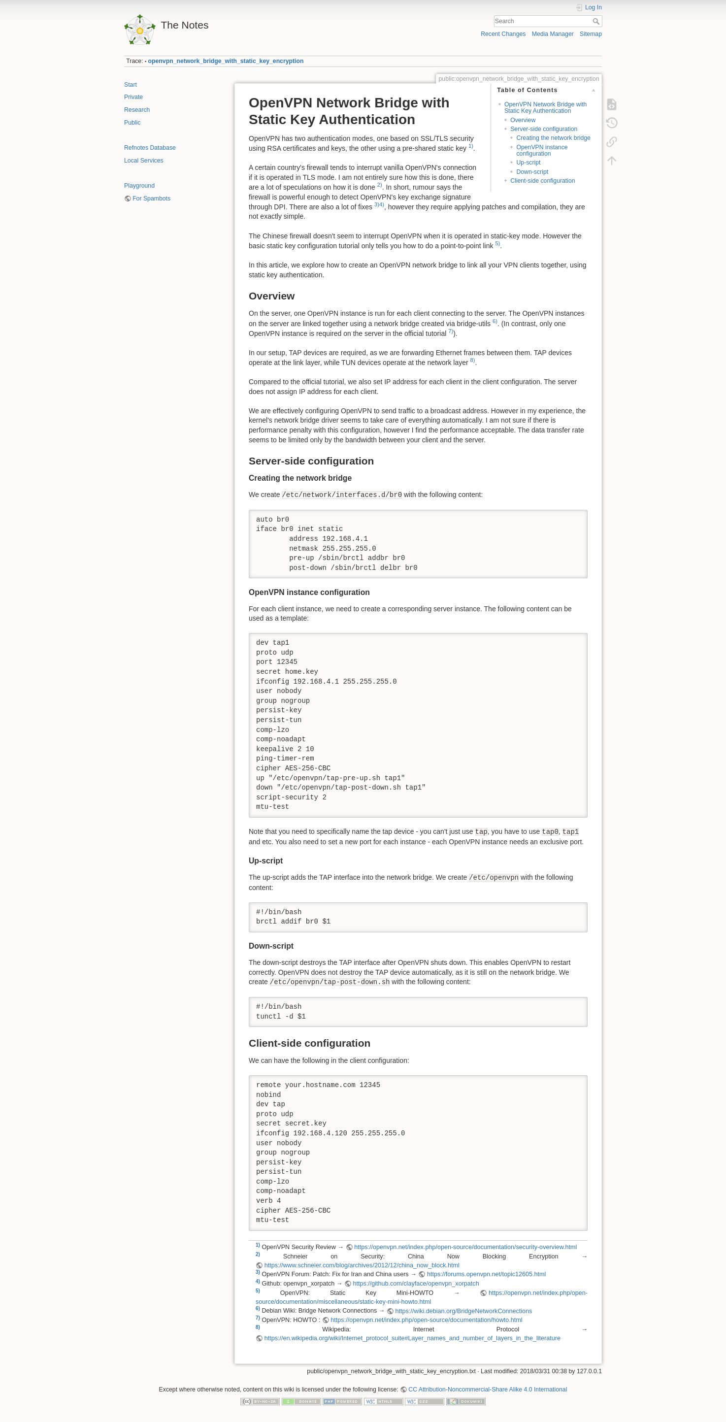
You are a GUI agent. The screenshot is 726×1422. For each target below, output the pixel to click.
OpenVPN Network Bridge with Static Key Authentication (545, 107)
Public (132, 122)
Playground (139, 185)
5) (497, 243)
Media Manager (553, 34)
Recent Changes (503, 34)
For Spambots (151, 198)
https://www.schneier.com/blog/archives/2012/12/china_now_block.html (362, 1265)
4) (381, 204)
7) (450, 331)
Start (130, 84)
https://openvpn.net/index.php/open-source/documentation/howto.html (426, 1320)
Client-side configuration (542, 180)
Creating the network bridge (553, 137)
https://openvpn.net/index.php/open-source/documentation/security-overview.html (465, 1247)
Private (133, 97)
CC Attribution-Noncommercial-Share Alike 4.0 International (487, 1389)
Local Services (144, 160)
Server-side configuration (543, 129)
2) (379, 185)
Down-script (532, 171)
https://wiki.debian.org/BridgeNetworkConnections (463, 1311)
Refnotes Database (150, 147)
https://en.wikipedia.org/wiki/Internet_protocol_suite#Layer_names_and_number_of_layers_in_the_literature (412, 1338)
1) (470, 146)
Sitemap (591, 34)
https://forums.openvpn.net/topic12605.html (486, 1274)
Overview (522, 120)
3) (376, 204)
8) (472, 360)
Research (137, 109)
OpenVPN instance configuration (541, 150)
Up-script (528, 162)
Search (597, 21)
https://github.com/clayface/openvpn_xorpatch (416, 1283)
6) (495, 321)
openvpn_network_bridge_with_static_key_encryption (226, 61)
